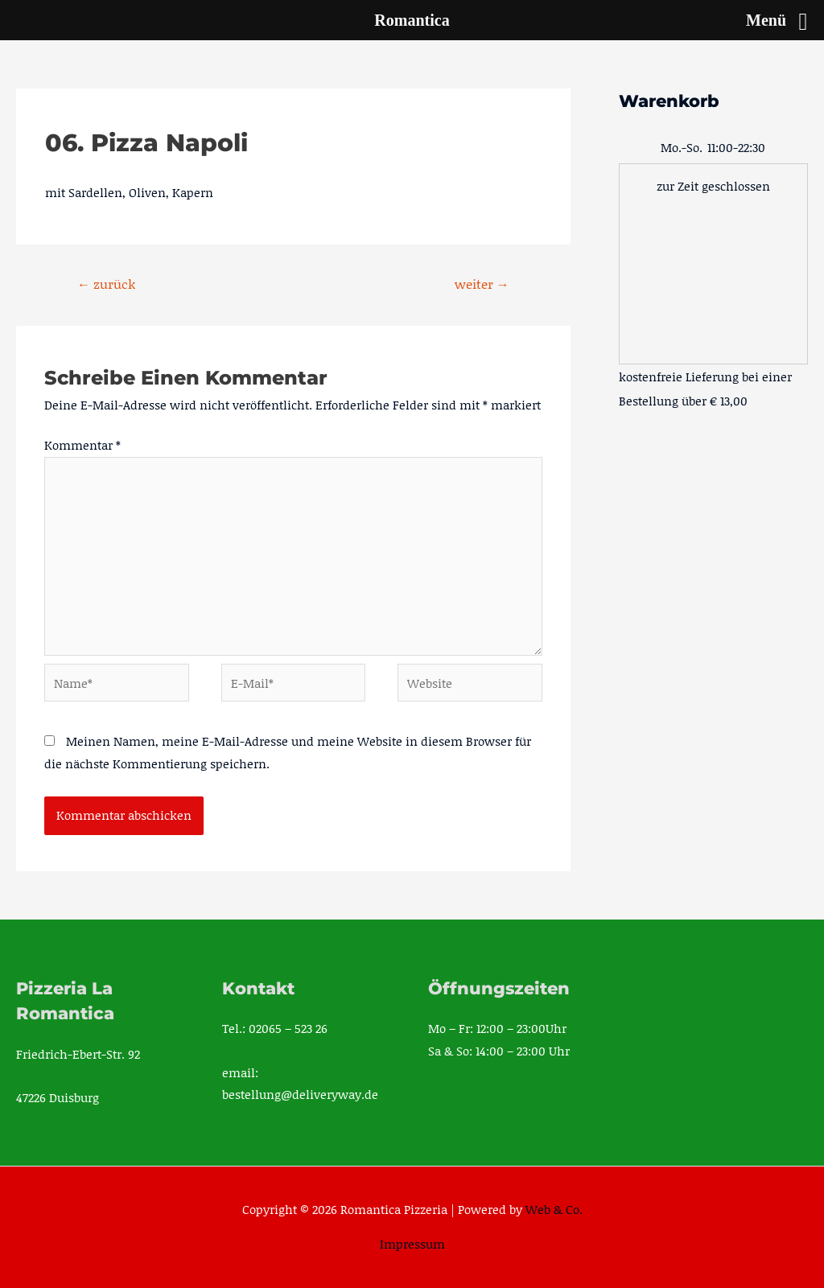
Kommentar (82, 445)
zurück (106, 283)
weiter (482, 283)
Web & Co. (554, 1209)
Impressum (412, 1244)
